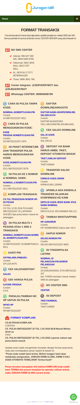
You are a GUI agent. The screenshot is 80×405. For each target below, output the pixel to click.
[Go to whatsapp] (73, 397)
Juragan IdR (47, 401)
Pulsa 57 (34, 401)
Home (5, 19)
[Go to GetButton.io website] (73, 402)
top (52, 401)
